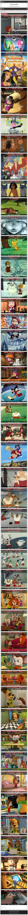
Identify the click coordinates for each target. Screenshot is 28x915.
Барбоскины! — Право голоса (14, 612)
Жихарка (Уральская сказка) (14, 137)
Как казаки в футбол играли (14, 511)
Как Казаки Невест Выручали (14, 552)
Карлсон (11, 442)
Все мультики (6, 15)
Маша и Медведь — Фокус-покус (14, 369)
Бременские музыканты (11, 154)
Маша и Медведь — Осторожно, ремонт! (14, 354)
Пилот (21, 136)
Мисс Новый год (14, 332)
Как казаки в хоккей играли (14, 385)
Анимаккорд (7, 88)
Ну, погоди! (14, 115)
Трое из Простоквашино (14, 17)
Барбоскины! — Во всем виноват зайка (14, 655)
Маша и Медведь (20, 88)
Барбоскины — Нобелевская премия (14, 754)
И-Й (18, 794)
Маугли (11, 181)
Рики (16, 872)
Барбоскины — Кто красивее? (14, 673)
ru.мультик (14, 4)
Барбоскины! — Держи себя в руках (14, 592)
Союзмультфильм (19, 15)
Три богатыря (19, 53)
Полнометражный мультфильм (19, 442)
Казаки (14, 383)
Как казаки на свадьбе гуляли (14, 425)
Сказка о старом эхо (14, 238)
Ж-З (18, 136)
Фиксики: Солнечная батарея (14, 892)
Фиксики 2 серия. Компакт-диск (14, 37)
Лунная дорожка (14, 259)
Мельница (13, 53)
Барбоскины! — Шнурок (14, 634)
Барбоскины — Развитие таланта (14, 773)
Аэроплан (6, 872)
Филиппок (14, 218)
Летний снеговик (14, 280)
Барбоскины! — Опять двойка (14, 838)
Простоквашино (12, 15)
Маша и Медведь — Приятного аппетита (14, 859)
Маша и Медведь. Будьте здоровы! (14, 90)
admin (9, 86)
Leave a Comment (17, 113)
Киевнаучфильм (19, 383)
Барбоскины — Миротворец (14, 733)
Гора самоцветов (14, 136)
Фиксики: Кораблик (14, 874)
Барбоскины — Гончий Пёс (14, 689)
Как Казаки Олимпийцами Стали (14, 572)
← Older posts (3, 907)
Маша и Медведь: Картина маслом (14, 316)
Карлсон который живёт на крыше (14, 444)
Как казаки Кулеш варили (14, 531)
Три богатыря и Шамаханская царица (14, 55)
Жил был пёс (14, 200)
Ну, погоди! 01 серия (14, 117)
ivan (8, 234)
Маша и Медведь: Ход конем (14, 301)
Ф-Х (15, 216)
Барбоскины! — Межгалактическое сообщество (14, 818)
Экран (18, 216)
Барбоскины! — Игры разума (14, 795)
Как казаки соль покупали (14, 490)
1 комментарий (17, 86)
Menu (3, 1)
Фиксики (22, 872)
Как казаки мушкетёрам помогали (14, 470)
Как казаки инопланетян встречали (13, 405)
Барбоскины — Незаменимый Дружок (14, 711)
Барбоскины (9, 590)
